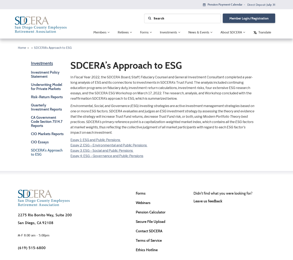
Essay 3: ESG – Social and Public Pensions (101, 151)
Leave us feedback (207, 201)
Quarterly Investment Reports (46, 107)
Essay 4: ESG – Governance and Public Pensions (106, 156)
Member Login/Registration (249, 18)
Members (99, 32)
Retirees (123, 32)
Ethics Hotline (147, 250)
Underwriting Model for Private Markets (46, 86)
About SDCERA (231, 32)
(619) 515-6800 (32, 248)
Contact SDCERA (149, 231)
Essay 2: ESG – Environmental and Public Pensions (108, 145)
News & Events (198, 32)
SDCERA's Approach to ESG (47, 152)
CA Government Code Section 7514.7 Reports (46, 121)
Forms (144, 32)
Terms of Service (149, 240)
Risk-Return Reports (47, 97)
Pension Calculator (150, 212)
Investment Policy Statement (45, 74)
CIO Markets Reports (47, 134)
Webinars (143, 203)
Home (22, 48)
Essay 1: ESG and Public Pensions (95, 140)
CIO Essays (40, 142)
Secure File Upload (150, 221)
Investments (168, 32)
